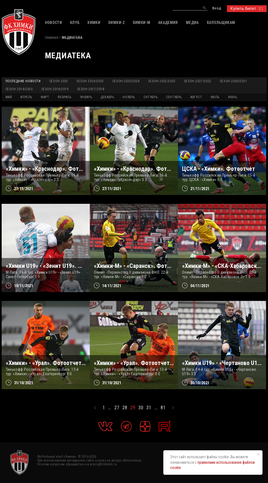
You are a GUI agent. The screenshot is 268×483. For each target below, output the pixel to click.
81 (163, 407)
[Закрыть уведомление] (258, 454)
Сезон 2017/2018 (90, 89)
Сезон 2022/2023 (161, 81)
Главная (51, 37)
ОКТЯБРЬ (151, 97)
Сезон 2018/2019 (55, 89)
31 (148, 407)
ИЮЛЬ (215, 97)
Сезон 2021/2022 (197, 81)
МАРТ (45, 97)
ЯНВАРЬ (86, 97)
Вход (216, 8)
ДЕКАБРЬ (107, 97)
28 (124, 407)
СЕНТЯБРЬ (174, 97)
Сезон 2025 (58, 81)
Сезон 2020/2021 (233, 81)
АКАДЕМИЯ (168, 22)
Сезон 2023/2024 (126, 81)
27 (116, 407)
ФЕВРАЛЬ (64, 97)
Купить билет (247, 8)
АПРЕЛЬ (26, 97)
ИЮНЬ (232, 97)
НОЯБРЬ (129, 97)
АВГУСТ (196, 97)
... (109, 407)
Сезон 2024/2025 (90, 81)
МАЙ (9, 97)
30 (140, 407)
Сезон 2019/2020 (19, 89)
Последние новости (23, 81)
